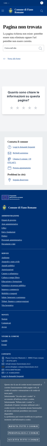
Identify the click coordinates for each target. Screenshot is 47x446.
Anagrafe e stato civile (11, 262)
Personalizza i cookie (23, 433)
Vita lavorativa (7, 305)
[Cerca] (41, 10)
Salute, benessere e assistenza (13, 297)
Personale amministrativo (12, 240)
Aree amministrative (10, 224)
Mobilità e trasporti (9, 293)
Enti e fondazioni (8, 232)
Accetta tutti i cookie (23, 440)
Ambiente (5, 258)
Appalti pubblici (8, 266)
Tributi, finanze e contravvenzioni (15, 301)
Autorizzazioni (7, 269)
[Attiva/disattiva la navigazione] (2, 10)
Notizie (4, 319)
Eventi (4, 345)
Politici (4, 236)
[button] (7, 3)
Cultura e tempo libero (11, 277)
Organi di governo (9, 220)
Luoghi (4, 341)
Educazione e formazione (12, 281)
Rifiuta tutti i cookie (23, 426)
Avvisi (4, 327)
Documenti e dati (8, 244)
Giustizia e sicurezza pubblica (13, 285)
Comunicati (6, 323)
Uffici (4, 228)
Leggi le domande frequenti (13, 376)
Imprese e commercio (10, 289)
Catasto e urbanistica (10, 273)
